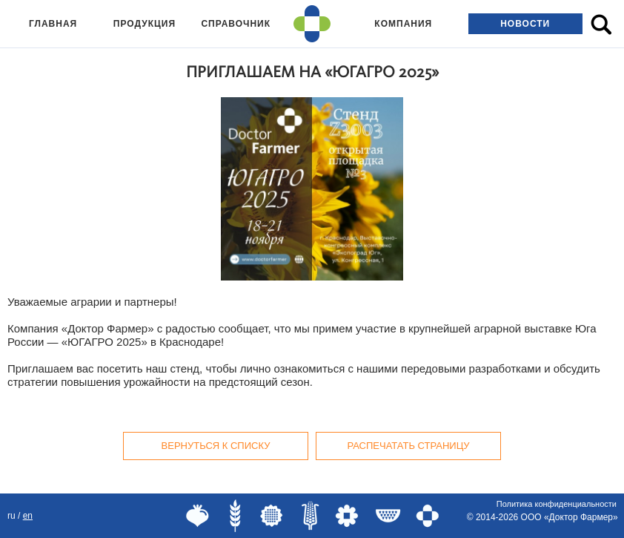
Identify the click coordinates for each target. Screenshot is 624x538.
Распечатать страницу (408, 445)
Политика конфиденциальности (557, 503)
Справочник (235, 24)
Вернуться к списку (216, 445)
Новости (525, 24)
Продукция (144, 24)
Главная (53, 24)
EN (28, 516)
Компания (403, 24)
